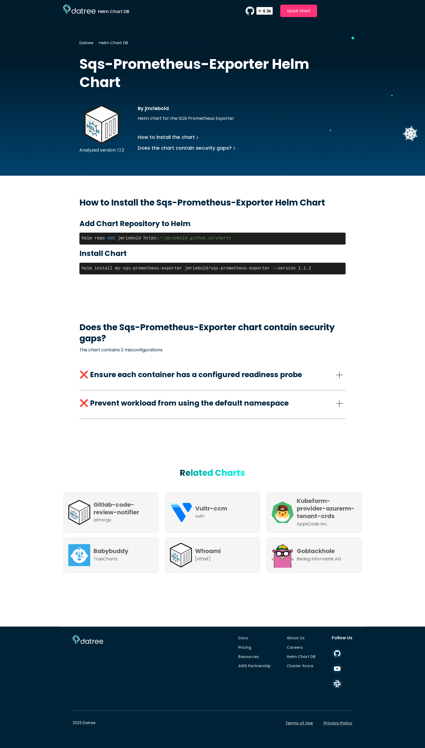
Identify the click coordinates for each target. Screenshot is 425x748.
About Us (296, 638)
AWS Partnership (254, 666)
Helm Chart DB (113, 42)
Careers (295, 647)
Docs (243, 638)
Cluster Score (300, 666)
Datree (86, 42)
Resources (248, 656)
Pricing (244, 647)
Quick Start (298, 11)
